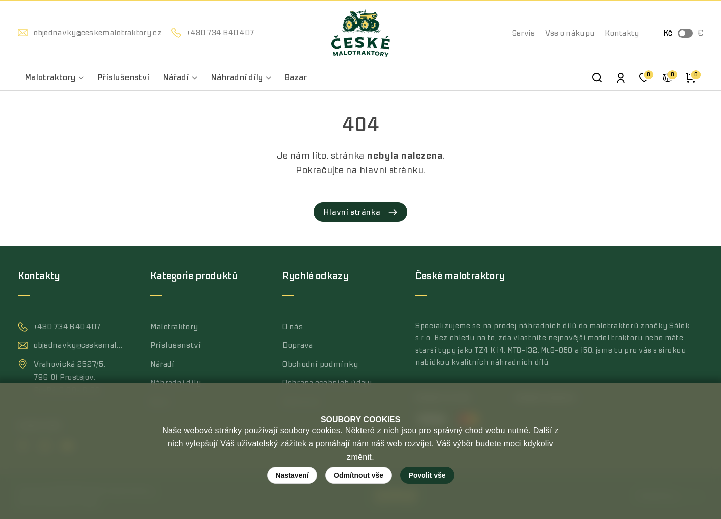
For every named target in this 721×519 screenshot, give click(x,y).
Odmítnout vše (358, 475)
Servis (523, 33)
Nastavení (292, 475)
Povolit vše (427, 475)
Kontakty (622, 33)
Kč (667, 33)
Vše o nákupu (570, 33)
